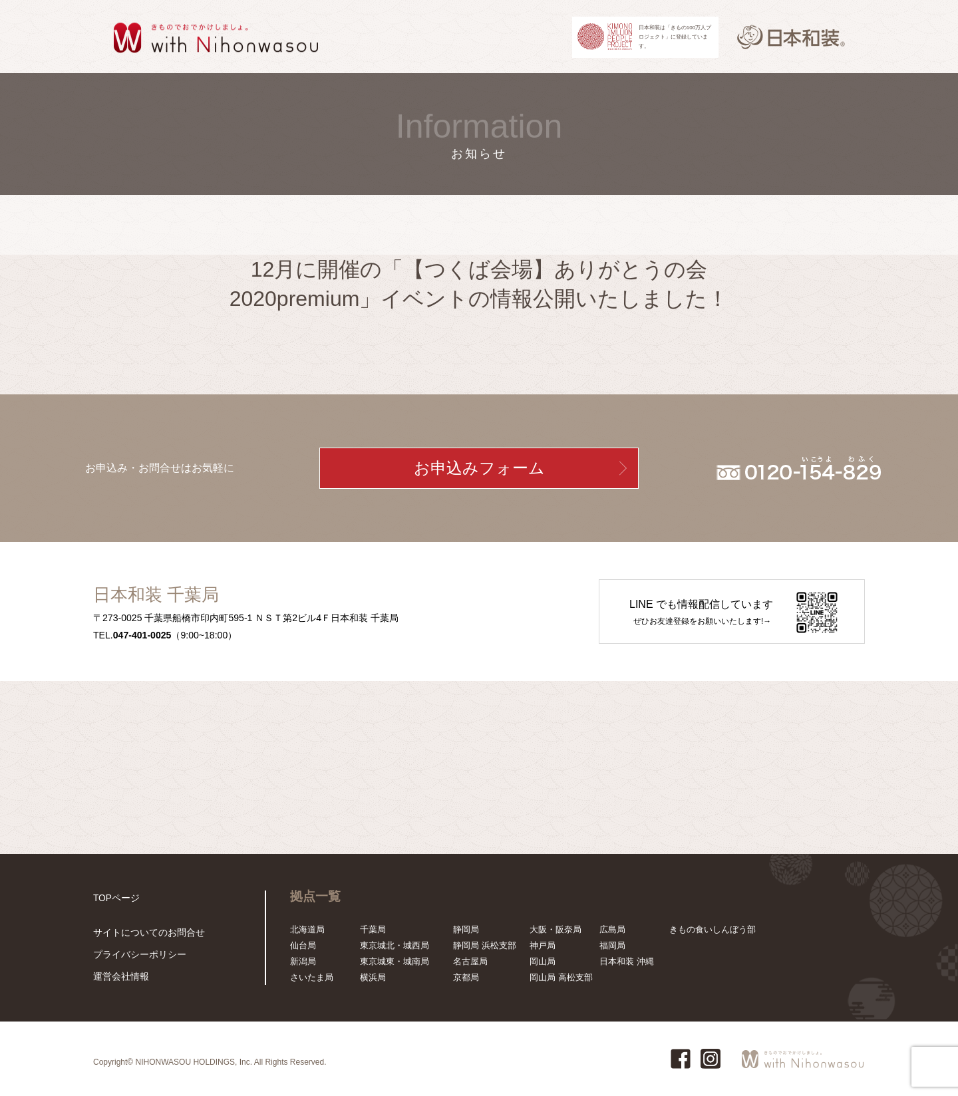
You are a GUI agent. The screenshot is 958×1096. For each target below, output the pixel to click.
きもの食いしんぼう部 (712, 929)
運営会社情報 (119, 977)
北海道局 (307, 929)
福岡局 (612, 945)
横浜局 (373, 977)
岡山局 (543, 961)
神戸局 (543, 945)
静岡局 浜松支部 (484, 945)
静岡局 (466, 929)
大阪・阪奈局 (555, 929)
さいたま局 (311, 977)
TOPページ (115, 898)
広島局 (612, 929)
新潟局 (303, 961)
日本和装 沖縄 (626, 961)
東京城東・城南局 (394, 961)
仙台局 (303, 945)
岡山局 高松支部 (561, 977)
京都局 (466, 977)
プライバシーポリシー (136, 955)
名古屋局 (470, 961)
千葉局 (373, 929)
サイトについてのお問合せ (145, 934)
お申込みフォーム (479, 468)
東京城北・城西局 (394, 945)
